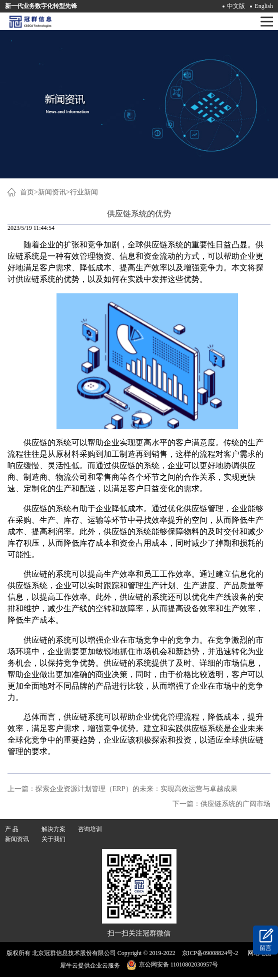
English (263, 5)
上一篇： (123, 789)
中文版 (236, 5)
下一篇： (221, 804)
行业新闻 (84, 192)
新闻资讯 (52, 192)
